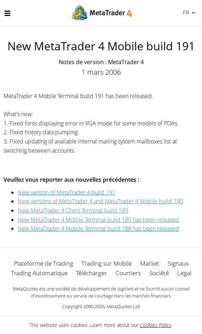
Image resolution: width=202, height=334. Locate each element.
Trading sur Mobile (107, 263)
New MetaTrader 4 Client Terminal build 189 (73, 210)
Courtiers (128, 273)
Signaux (178, 263)
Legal (184, 273)
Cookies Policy (155, 325)
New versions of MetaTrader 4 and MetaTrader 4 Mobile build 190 (100, 201)
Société (159, 273)
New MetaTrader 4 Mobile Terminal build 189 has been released (98, 219)
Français (185, 12)
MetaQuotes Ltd (123, 306)
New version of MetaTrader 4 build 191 (66, 192)
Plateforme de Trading (43, 263)
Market (149, 263)
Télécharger (91, 273)
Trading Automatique (39, 273)
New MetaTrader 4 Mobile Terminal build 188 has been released (98, 228)
